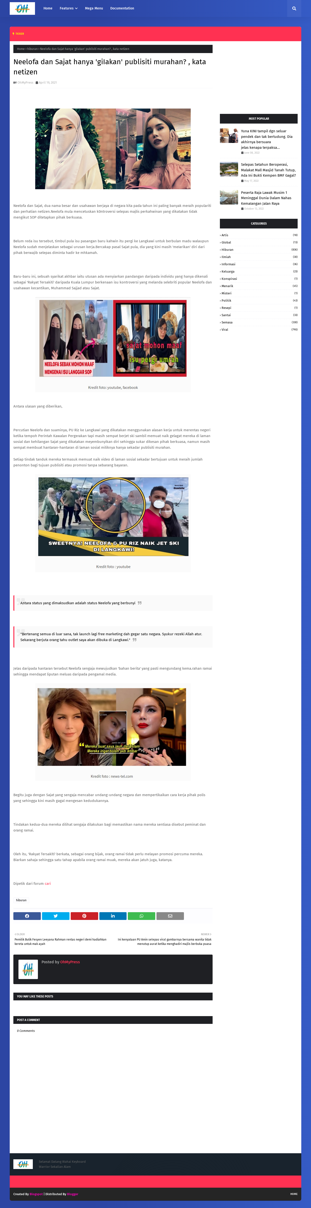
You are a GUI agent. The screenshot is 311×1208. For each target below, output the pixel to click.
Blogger (72, 1194)
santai (260, 315)
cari (48, 883)
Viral (260, 329)
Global (260, 242)
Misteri (260, 293)
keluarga (260, 271)
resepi (260, 308)
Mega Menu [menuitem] (94, 8)
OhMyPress (25, 82)
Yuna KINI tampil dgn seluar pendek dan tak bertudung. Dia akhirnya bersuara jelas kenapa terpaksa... (267, 139)
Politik (260, 300)
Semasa (260, 322)
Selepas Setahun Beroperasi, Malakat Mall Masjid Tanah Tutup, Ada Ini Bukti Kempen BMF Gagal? (268, 170)
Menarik (260, 286)
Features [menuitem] (67, 8)
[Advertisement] (259, 75)
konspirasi (260, 279)
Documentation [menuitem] (122, 8)
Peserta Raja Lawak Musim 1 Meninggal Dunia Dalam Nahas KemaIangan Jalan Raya (266, 198)
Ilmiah (260, 257)
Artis (260, 235)
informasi (260, 264)
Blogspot (36, 1194)
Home (21, 49)
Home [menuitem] (47, 8)
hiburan (32, 49)
